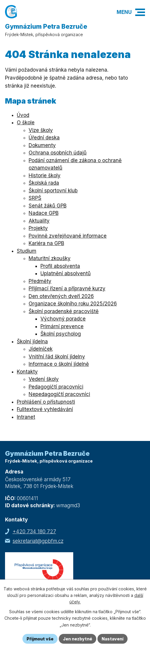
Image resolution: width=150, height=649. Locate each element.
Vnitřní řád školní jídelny (57, 357)
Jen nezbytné (77, 638)
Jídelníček (41, 349)
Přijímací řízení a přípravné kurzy (67, 289)
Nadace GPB (43, 213)
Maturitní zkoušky (50, 258)
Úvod (23, 115)
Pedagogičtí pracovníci (56, 387)
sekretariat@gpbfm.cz (38, 541)
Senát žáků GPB (47, 206)
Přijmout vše (40, 638)
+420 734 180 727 (34, 531)
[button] (140, 12)
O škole (26, 122)
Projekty (38, 228)
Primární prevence (62, 326)
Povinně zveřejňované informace (68, 236)
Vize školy (41, 130)
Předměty (40, 281)
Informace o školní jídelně (59, 364)
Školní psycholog (60, 334)
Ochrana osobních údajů (58, 153)
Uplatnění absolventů (65, 273)
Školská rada (44, 183)
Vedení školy (44, 379)
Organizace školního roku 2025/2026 (73, 304)
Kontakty (27, 372)
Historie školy (45, 175)
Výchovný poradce (63, 319)
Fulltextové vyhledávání (45, 409)
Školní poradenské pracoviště (64, 311)
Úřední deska (44, 138)
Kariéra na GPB (46, 243)
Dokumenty (42, 145)
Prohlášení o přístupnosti (46, 402)
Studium (26, 251)
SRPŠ (35, 198)
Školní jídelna (32, 341)
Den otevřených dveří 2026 (61, 296)
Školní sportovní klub (53, 191)
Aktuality (39, 221)
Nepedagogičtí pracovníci (59, 394)
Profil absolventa (60, 266)
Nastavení (112, 638)
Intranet (26, 417)
